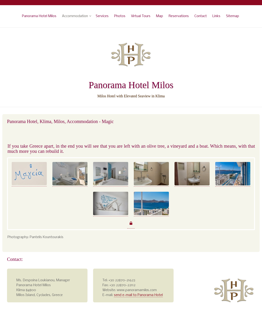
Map (159, 16)
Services (102, 16)
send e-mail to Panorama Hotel (138, 295)
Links (216, 16)
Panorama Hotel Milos (39, 16)
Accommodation (75, 16)
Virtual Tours (140, 16)
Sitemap (232, 16)
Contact (200, 16)
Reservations (179, 16)
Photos (119, 16)
